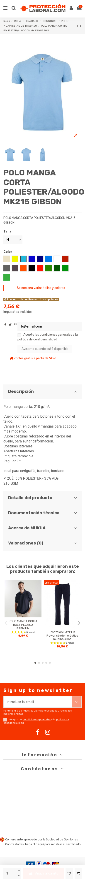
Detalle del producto (42, 497)
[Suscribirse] (76, 701)
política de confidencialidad (37, 339)
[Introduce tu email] (38, 701)
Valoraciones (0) (42, 543)
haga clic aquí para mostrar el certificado (53, 844)
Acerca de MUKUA (42, 528)
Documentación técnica (42, 512)
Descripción (42, 391)
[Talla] (12, 239)
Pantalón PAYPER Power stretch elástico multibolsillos (62, 635)
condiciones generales (56, 335)
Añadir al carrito (43, 873)
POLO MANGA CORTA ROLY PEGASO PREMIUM (23, 624)
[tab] (42, 392)
